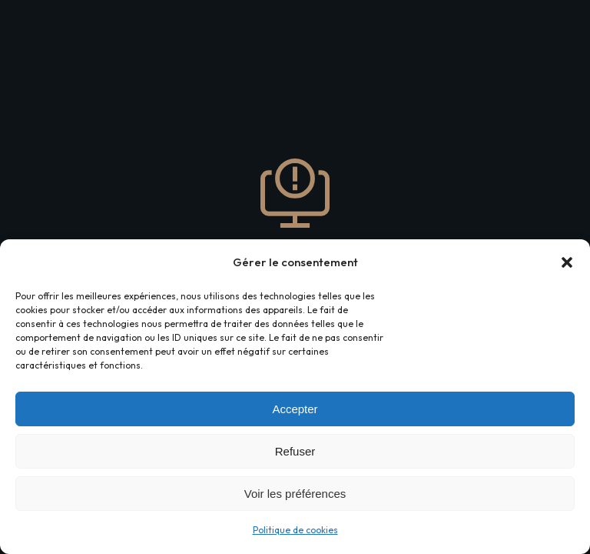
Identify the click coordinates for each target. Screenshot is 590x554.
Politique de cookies (295, 530)
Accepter (294, 409)
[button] (567, 262)
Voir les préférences (295, 493)
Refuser (295, 451)
